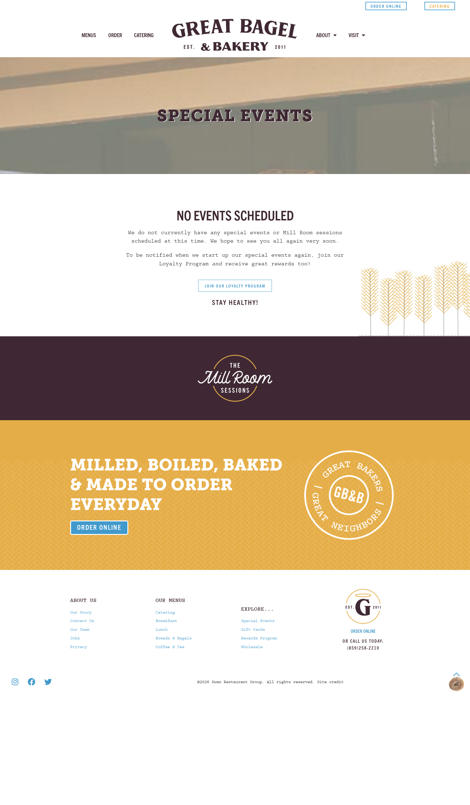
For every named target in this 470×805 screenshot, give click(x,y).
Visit (357, 35)
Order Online (363, 631)
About (326, 35)
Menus (89, 34)
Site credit (330, 716)
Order (115, 34)
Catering (144, 34)
